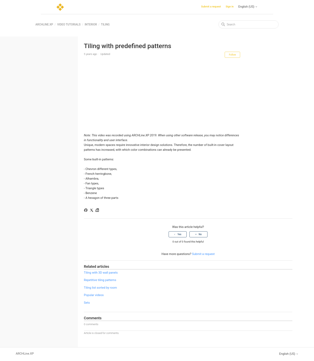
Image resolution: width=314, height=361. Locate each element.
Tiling (105, 24)
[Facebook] (86, 210)
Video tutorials (69, 24)
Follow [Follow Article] (232, 54)
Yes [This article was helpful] (179, 234)
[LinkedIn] (97, 210)
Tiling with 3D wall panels (101, 272)
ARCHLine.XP (44, 24)
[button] (162, 147)
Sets (87, 302)
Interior (91, 24)
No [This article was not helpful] (200, 234)
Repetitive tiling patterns (100, 280)
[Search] (248, 24)
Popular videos (94, 295)
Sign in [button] (230, 6)
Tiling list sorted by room (100, 287)
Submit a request (211, 6)
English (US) (247, 6)
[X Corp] (92, 210)
